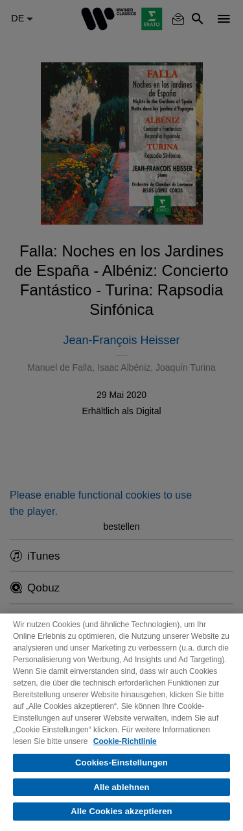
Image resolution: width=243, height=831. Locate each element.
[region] (121, 722)
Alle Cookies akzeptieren (121, 811)
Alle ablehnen (121, 787)
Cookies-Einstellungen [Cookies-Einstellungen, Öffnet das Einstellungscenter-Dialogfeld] (121, 762)
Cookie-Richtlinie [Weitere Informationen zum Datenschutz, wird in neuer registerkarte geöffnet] (125, 741)
